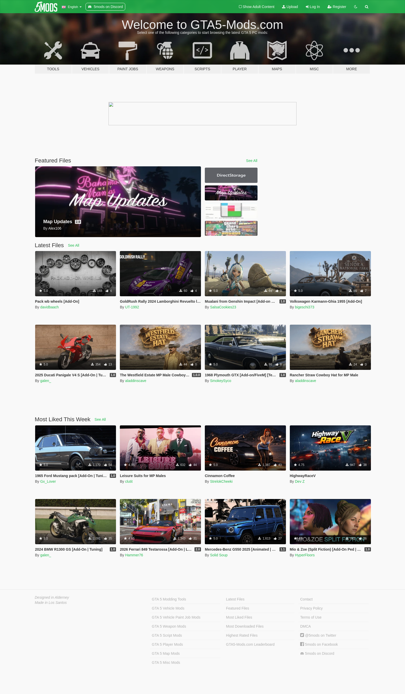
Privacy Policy (311, 608)
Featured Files (237, 608)
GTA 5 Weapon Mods (169, 626)
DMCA (305, 626)
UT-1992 (132, 307)
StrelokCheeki (221, 481)
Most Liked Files (239, 617)
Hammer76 (134, 555)
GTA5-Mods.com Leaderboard (250, 644)
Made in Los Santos (51, 603)
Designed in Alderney (52, 597)
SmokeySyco (220, 381)
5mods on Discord (317, 653)
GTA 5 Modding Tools (169, 599)
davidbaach (49, 307)
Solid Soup (219, 555)
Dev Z (300, 481)
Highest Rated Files (242, 635)
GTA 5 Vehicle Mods (168, 608)
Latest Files (235, 599)
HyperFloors (305, 555)
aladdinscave (135, 381)
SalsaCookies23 (223, 307)
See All (252, 161)
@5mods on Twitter (318, 635)
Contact (306, 599)
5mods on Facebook (319, 644)
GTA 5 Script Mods (167, 635)
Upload (290, 7)
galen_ (45, 381)
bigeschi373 (304, 307)
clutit (129, 481)
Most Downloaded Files (245, 626)
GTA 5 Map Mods (166, 653)
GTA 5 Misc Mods (166, 662)
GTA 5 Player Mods (167, 644)
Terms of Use (310, 617)
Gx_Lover (48, 481)
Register (337, 7)
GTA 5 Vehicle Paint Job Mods (176, 617)
